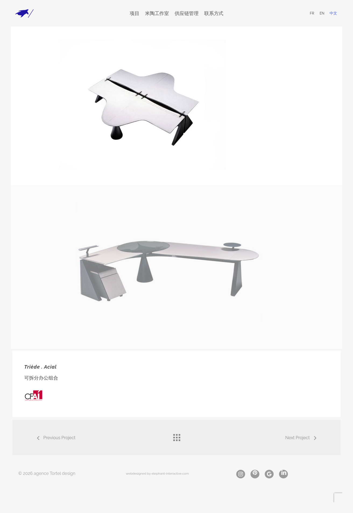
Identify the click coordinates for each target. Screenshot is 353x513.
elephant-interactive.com (170, 473)
